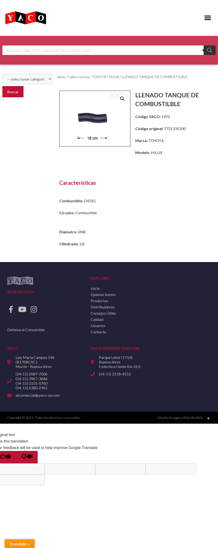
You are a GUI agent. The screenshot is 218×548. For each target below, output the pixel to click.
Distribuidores (103, 307)
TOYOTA (99, 77)
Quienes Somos (103, 294)
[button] (207, 18)
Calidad (97, 319)
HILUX (114, 77)
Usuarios (98, 325)
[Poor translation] (27, 457)
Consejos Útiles (103, 313)
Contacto (98, 331)
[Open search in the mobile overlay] (109, 50)
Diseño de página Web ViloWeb (180, 418)
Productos (99, 300)
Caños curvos (78, 77)
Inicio (61, 77)
